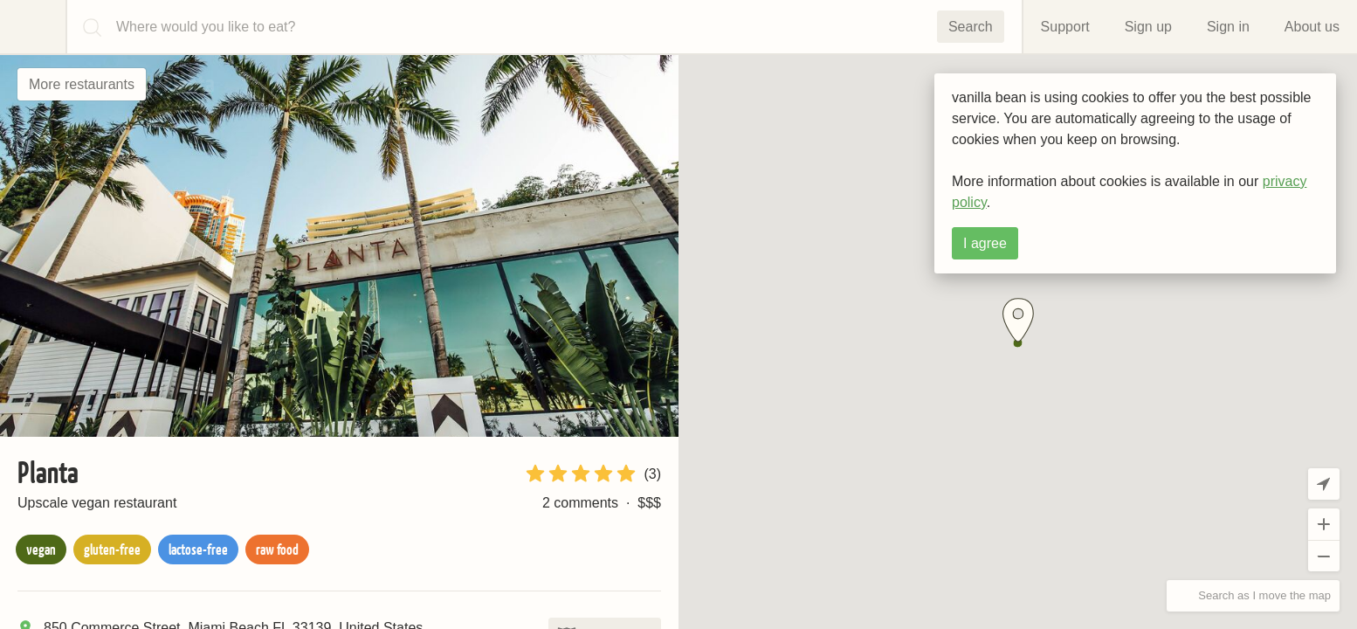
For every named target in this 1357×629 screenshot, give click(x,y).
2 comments (580, 502)
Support (1065, 26)
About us (1312, 26)
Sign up (1148, 26)
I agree (985, 243)
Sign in (1228, 26)
